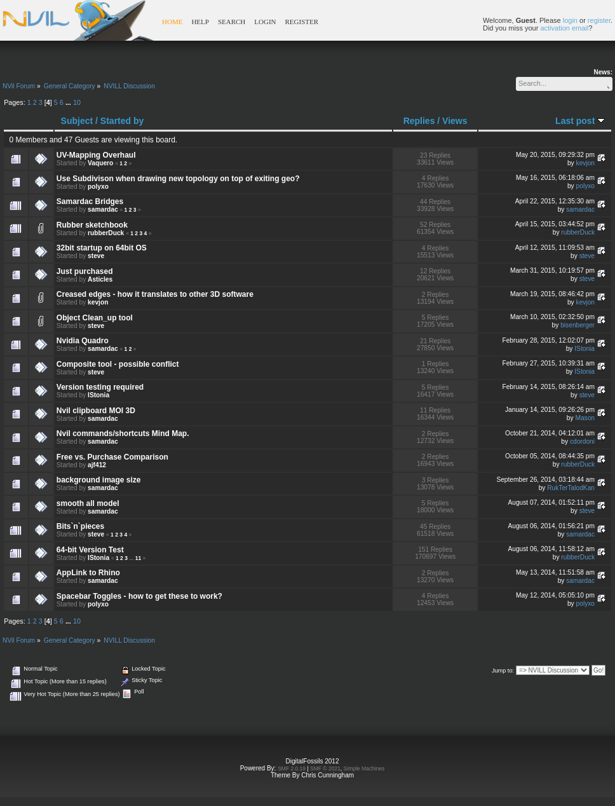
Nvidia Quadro (83, 340)
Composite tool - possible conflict (118, 364)
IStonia (584, 348)
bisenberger (577, 325)
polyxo (98, 186)
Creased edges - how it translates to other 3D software (155, 294)
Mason (585, 417)
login (570, 20)
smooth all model (88, 503)
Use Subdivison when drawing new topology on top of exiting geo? (178, 178)
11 (138, 558)
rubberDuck (106, 232)
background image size (99, 479)
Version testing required (100, 387)
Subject (77, 121)
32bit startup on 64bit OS (102, 247)
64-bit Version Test (90, 549)
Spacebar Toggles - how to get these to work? (139, 596)
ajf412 (97, 464)
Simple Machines (364, 768)
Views (454, 121)
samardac (103, 209)
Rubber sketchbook (92, 225)
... (69, 102)
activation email (564, 28)
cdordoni (582, 441)
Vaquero (100, 163)
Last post (580, 121)
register (599, 20)
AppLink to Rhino (88, 572)
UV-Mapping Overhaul (96, 155)
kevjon (585, 163)
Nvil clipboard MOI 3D (96, 410)
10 (77, 102)
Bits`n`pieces (80, 526)
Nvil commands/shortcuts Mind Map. (123, 433)
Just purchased (85, 271)
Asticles (100, 279)
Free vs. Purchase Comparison (112, 457)
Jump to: (503, 670)
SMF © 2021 (325, 768)
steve (96, 255)
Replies (419, 121)
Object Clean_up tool (95, 317)
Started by (122, 121)
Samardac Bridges (90, 201)
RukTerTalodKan (571, 487)
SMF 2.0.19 (292, 768)
